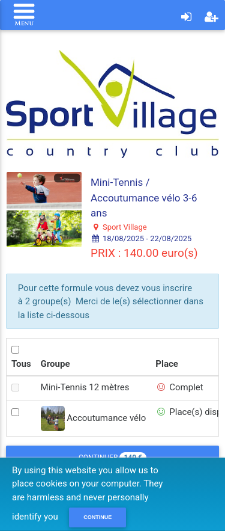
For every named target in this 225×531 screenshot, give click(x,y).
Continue (97, 517)
